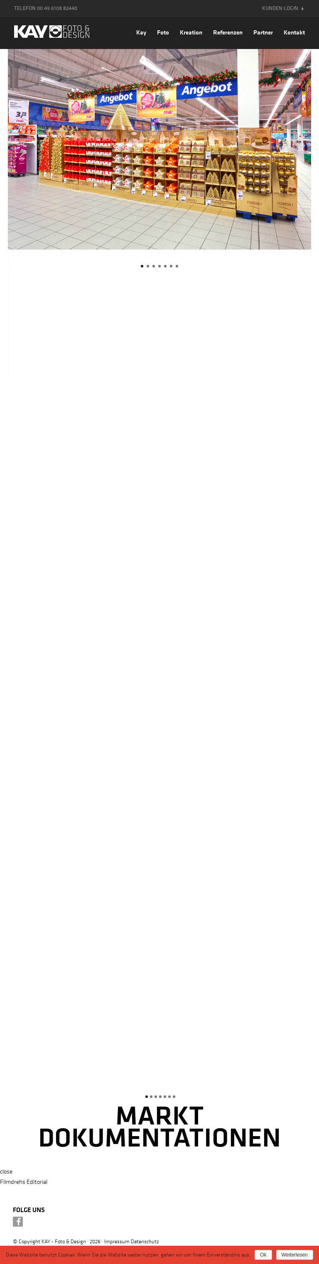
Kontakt (294, 32)
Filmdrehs (12, 1181)
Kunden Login (280, 8)
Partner (263, 32)
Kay (141, 32)
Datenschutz (145, 1240)
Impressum (117, 1240)
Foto (163, 32)
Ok (263, 1255)
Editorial (37, 1181)
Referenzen (228, 32)
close (6, 1171)
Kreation (191, 32)
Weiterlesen (295, 1255)
